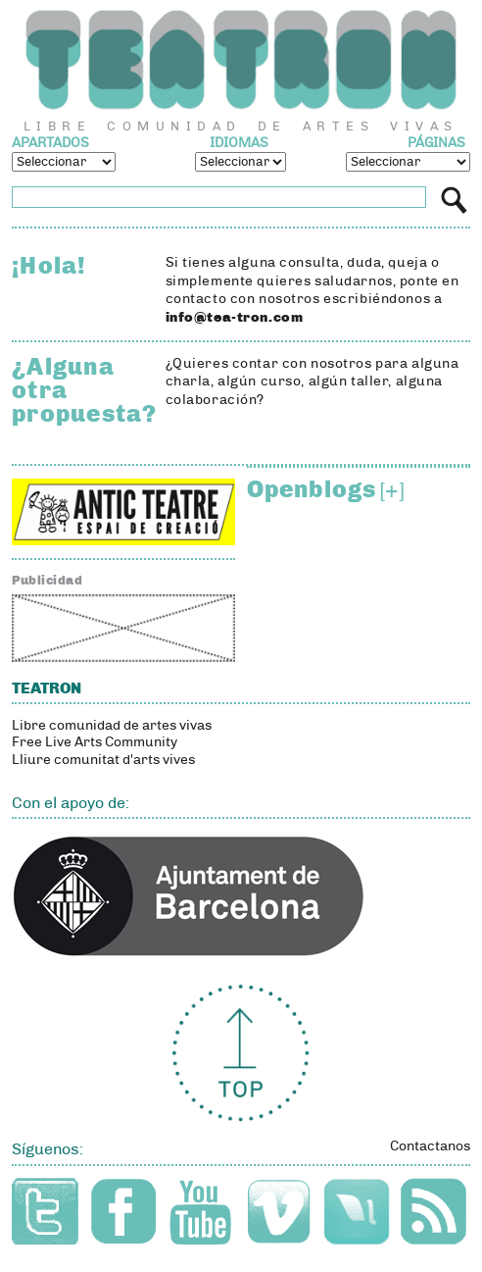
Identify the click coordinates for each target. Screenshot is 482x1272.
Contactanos (430, 1146)
